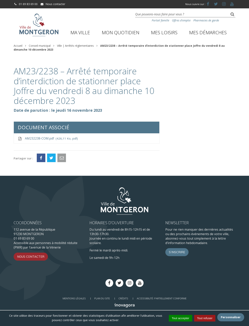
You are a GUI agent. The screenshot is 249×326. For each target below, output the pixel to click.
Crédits (123, 298)
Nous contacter (52, 4)
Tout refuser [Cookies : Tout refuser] (204, 318)
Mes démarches (208, 32)
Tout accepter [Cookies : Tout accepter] (180, 318)
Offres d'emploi (181, 20)
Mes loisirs (164, 32)
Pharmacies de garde (206, 20)
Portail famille (160, 20)
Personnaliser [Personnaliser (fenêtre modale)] (231, 317)
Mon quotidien (120, 32)
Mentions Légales (74, 298)
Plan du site (102, 298)
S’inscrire (177, 252)
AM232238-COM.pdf (48, 138)
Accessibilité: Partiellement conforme (162, 298)
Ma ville (80, 32)
